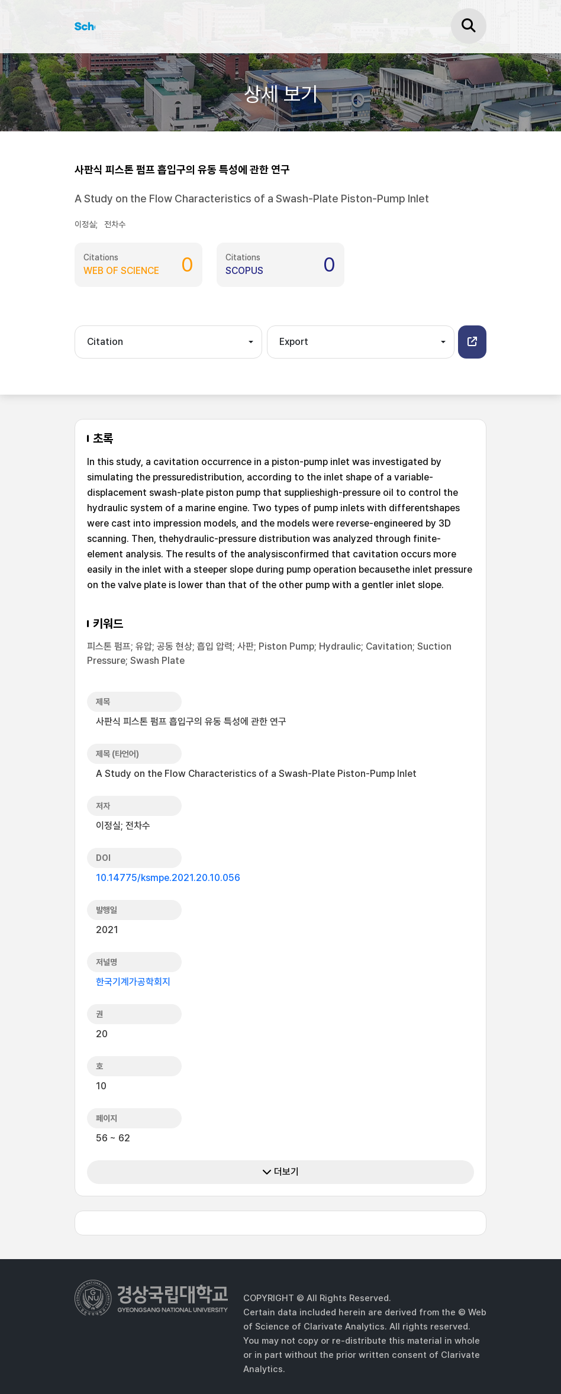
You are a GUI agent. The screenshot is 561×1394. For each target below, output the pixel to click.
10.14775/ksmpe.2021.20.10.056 (168, 877)
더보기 (280, 1171)
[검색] (468, 26)
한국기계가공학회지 (133, 982)
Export (293, 341)
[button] (472, 342)
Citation (105, 341)
